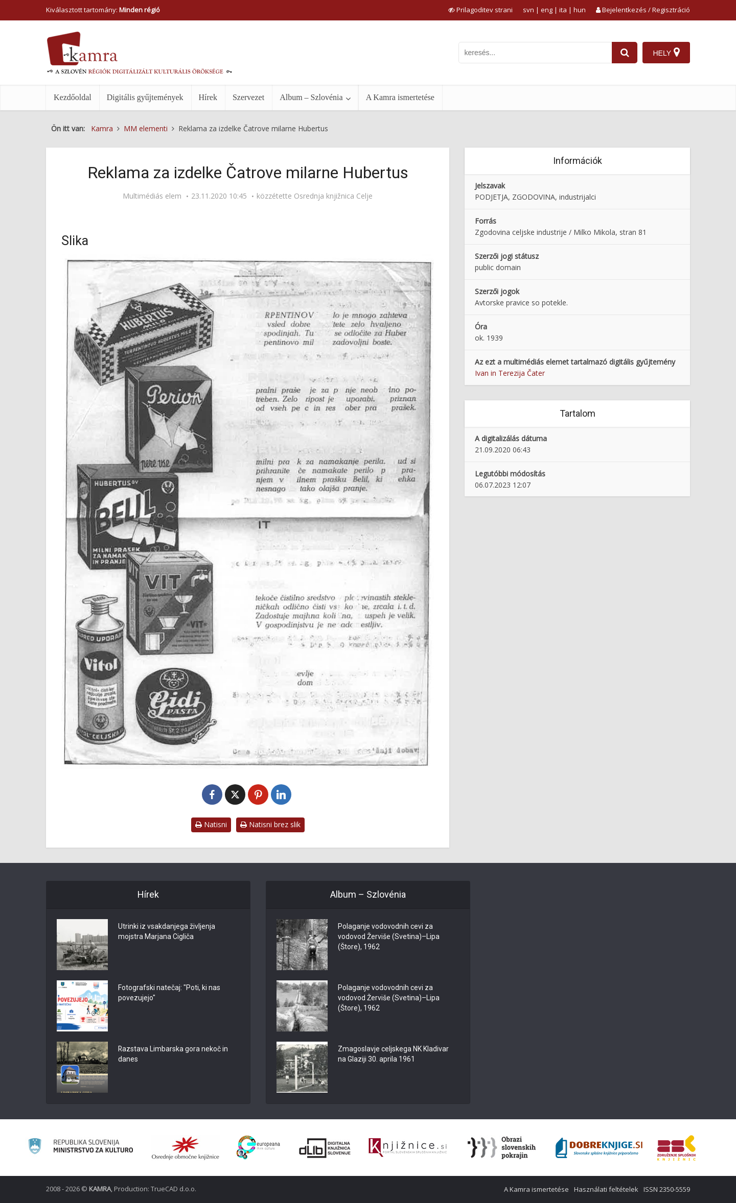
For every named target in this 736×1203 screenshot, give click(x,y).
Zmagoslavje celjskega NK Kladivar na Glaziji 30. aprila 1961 (393, 1054)
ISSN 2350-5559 (666, 1189)
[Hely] (666, 52)
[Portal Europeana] (258, 1148)
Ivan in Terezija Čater (510, 373)
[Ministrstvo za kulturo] (80, 1148)
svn (528, 9)
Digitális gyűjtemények (145, 97)
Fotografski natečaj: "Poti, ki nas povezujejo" (169, 993)
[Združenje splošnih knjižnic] (676, 1148)
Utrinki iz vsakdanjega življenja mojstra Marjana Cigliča (166, 932)
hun (579, 9)
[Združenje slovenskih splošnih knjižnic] (407, 1148)
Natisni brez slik (270, 824)
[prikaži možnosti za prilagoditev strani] (480, 9)
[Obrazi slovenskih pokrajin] (502, 1148)
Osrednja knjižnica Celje (333, 196)
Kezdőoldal (72, 97)
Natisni (211, 824)
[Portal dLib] (325, 1148)
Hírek (208, 97)
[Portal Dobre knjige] (599, 1148)
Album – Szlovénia (311, 97)
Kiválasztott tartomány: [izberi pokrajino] (103, 9)
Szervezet (248, 97)
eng (547, 9)
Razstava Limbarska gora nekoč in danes (173, 1054)
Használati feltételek (606, 1189)
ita (563, 9)
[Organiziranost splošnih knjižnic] (185, 1148)
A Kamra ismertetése (400, 97)
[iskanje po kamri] (535, 52)
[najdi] (624, 52)
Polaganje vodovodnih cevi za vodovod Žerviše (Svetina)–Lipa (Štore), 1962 (389, 937)
